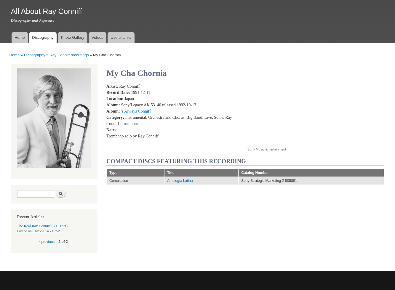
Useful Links (121, 37)
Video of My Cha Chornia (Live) (294, 112)
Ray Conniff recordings (69, 55)
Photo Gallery (72, 37)
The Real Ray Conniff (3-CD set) (42, 226)
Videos (97, 37)
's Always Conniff (136, 111)
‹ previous (47, 242)
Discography (42, 37)
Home (20, 37)
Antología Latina (180, 181)
